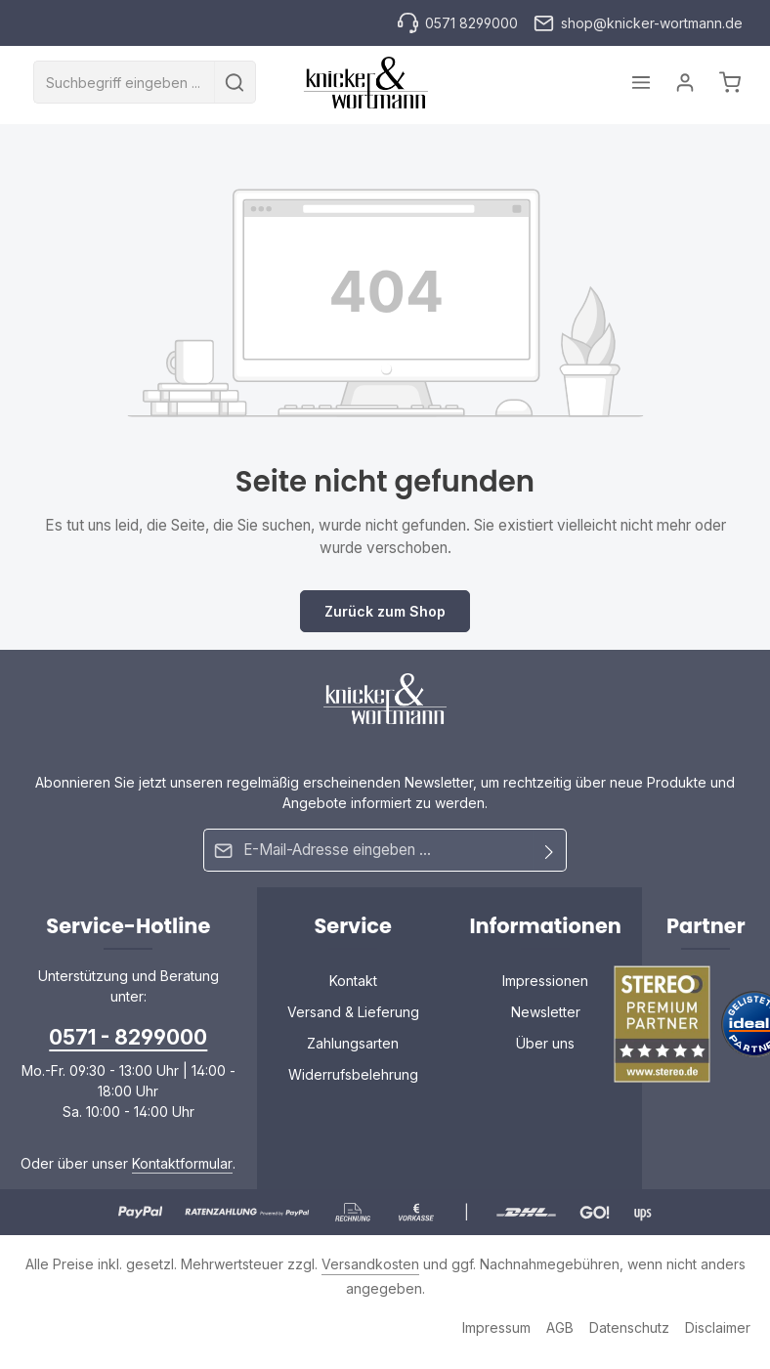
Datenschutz (629, 1325)
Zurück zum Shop (385, 611)
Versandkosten (370, 1262)
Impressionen (545, 978)
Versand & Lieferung (353, 1010)
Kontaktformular (182, 1161)
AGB (560, 1325)
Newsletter (545, 1010)
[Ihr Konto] (684, 83)
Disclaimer (717, 1325)
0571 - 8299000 (128, 1035)
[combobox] (124, 83)
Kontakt (353, 978)
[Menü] (638, 83)
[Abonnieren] (550, 850)
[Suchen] (235, 83)
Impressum (496, 1325)
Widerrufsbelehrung (353, 1072)
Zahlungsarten (353, 1041)
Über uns (545, 1041)
